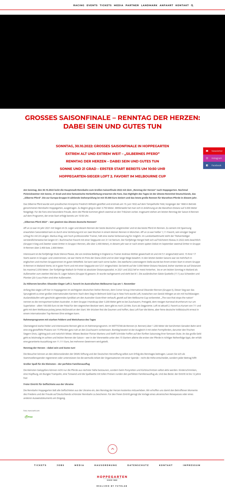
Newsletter (213, 151)
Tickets (106, 5)
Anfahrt (166, 5)
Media (118, 5)
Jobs (60, 465)
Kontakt (182, 5)
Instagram (212, 158)
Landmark (149, 5)
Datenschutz (138, 465)
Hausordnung (105, 465)
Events (92, 5)
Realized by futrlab (112, 486)
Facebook (212, 165)
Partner (132, 5)
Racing (78, 5)
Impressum (192, 465)
